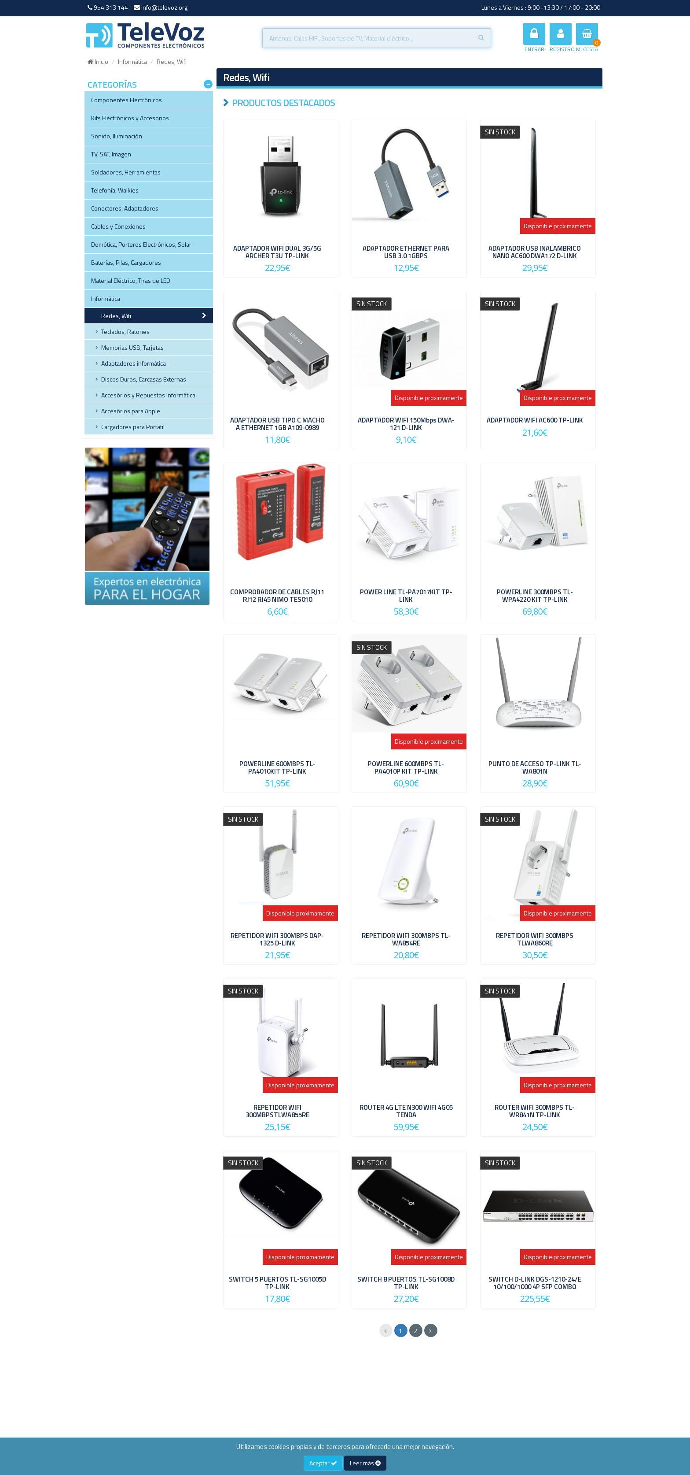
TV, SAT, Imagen (111, 154)
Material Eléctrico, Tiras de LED (130, 280)
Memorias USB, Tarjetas (132, 347)
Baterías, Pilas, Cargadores (126, 262)
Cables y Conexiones (118, 226)
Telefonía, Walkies (115, 190)
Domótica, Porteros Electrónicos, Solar (141, 244)
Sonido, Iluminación (116, 136)
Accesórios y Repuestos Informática (148, 395)
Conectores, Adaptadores (124, 208)
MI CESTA (587, 38)
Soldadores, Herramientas (126, 172)
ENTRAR (534, 38)
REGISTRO (562, 38)
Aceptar (323, 1463)
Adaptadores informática (133, 363)
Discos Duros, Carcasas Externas (143, 379)
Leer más (365, 1463)
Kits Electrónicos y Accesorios (130, 117)
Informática (132, 61)
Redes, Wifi (116, 315)
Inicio (98, 61)
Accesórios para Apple (130, 410)
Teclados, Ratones (125, 331)
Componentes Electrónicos (126, 99)
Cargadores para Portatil (133, 426)
